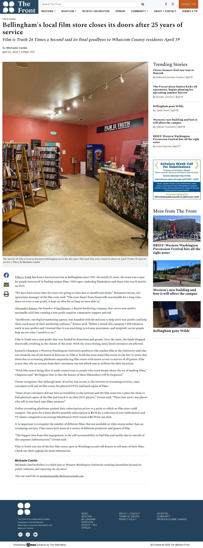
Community (163, 516)
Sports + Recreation (95, 11)
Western (86, 516)
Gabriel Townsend (166, 126)
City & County (9, 19)
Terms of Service (129, 516)
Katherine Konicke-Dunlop (170, 77)
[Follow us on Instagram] (173, 4)
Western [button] (47, 11)
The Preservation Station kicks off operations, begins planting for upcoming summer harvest (175, 90)
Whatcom (87, 522)
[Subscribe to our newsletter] (35, 535)
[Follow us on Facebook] (166, 4)
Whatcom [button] (68, 11)
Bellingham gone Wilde (168, 106)
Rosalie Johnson (165, 97)
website (39, 451)
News (84, 513)
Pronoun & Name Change (172, 519)
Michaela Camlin (16, 47)
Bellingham (88, 519)
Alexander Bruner (26, 308)
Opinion (120, 11)
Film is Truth (23, 277)
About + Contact (165, 11)
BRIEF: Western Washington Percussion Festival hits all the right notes (176, 139)
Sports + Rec (89, 524)
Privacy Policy (128, 519)
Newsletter (188, 4)
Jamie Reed (163, 110)
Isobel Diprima (163, 146)
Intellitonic (64, 308)
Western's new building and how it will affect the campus (175, 121)
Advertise (162, 513)
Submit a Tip (190, 11)
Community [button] (138, 11)
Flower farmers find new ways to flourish (173, 71)
